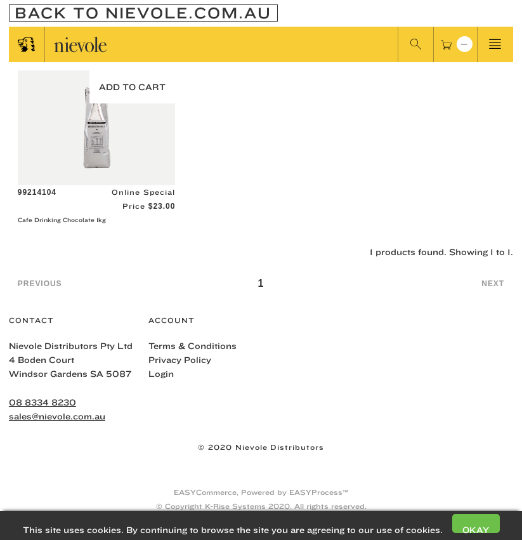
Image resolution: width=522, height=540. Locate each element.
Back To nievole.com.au (143, 13)
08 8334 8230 (42, 402)
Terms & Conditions (192, 346)
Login (161, 374)
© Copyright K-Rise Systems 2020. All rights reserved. (261, 506)
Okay (475, 529)
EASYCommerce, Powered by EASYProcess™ (261, 492)
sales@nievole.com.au (57, 416)
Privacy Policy (179, 360)
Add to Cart (132, 87)
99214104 (37, 192)
